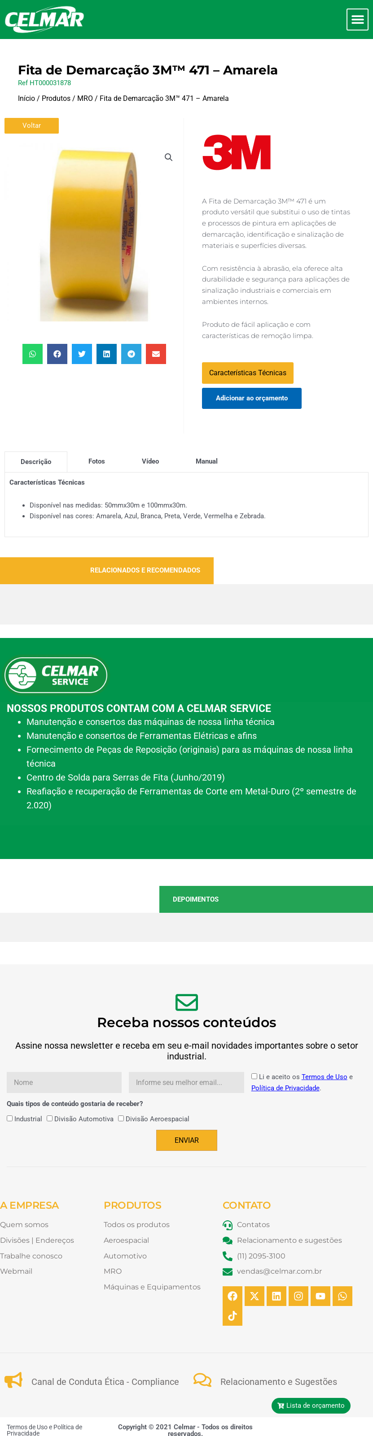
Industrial (28, 1119)
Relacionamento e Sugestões (278, 1381)
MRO (85, 98)
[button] (358, 19)
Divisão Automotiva (84, 1119)
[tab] (35, 461)
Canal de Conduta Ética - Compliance (105, 1381)
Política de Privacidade (285, 1088)
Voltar (31, 125)
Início (26, 98)
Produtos (56, 98)
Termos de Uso (324, 1077)
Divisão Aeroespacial (157, 1119)
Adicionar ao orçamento (252, 398)
